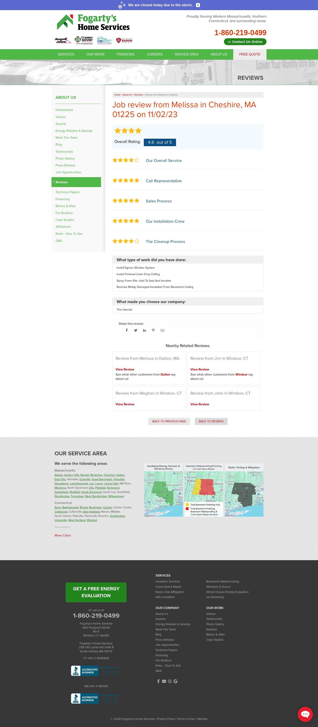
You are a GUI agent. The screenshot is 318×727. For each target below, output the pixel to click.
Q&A (59, 241)
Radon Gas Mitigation (170, 592)
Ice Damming (215, 597)
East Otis (60, 479)
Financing (126, 54)
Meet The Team (66, 137)
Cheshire (109, 475)
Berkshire (96, 475)
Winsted (92, 520)
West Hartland (77, 520)
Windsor (241, 374)
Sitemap (202, 719)
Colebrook (61, 512)
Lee (91, 483)
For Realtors (64, 213)
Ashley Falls (71, 475)
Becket (85, 475)
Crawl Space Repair (169, 586)
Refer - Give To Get (69, 234)
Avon (58, 507)
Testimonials (64, 151)
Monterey (60, 488)
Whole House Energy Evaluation (227, 592)
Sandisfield (61, 492)
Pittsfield (100, 488)
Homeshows (64, 110)
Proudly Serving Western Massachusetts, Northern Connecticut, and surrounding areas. (226, 18)
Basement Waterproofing (222, 581)
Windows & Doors (218, 586)
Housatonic (62, 483)
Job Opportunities (68, 172)
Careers (154, 54)
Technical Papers (67, 192)
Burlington (95, 507)
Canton (107, 507)
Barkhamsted (70, 507)
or (245, 41)
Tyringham (77, 496)
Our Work (95, 54)
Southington (117, 516)
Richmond (113, 488)
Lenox (99, 483)
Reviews (62, 182)
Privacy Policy (166, 719)
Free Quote (249, 54)
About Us (219, 54)
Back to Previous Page (169, 421)
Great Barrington (101, 479)
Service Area (186, 54)
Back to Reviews (211, 421)
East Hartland (91, 512)
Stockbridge (62, 496)
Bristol (84, 507)
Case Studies (65, 220)
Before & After (66, 206)
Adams (59, 475)
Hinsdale (119, 479)
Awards (61, 124)
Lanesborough (79, 483)
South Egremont (92, 492)
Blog (59, 144)
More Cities (63, 535)
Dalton (165, 374)
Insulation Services (168, 581)
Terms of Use (185, 719)
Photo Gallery (65, 158)
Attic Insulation (165, 597)
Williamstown (116, 496)
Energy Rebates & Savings (74, 131)
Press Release (65, 165)
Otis (91, 488)
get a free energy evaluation (96, 592)
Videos (61, 117)
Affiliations (63, 227)
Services (66, 54)
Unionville (61, 520)
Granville (84, 479)
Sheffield (74, 492)
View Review (125, 369)
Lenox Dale (111, 483)
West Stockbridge (96, 496)
